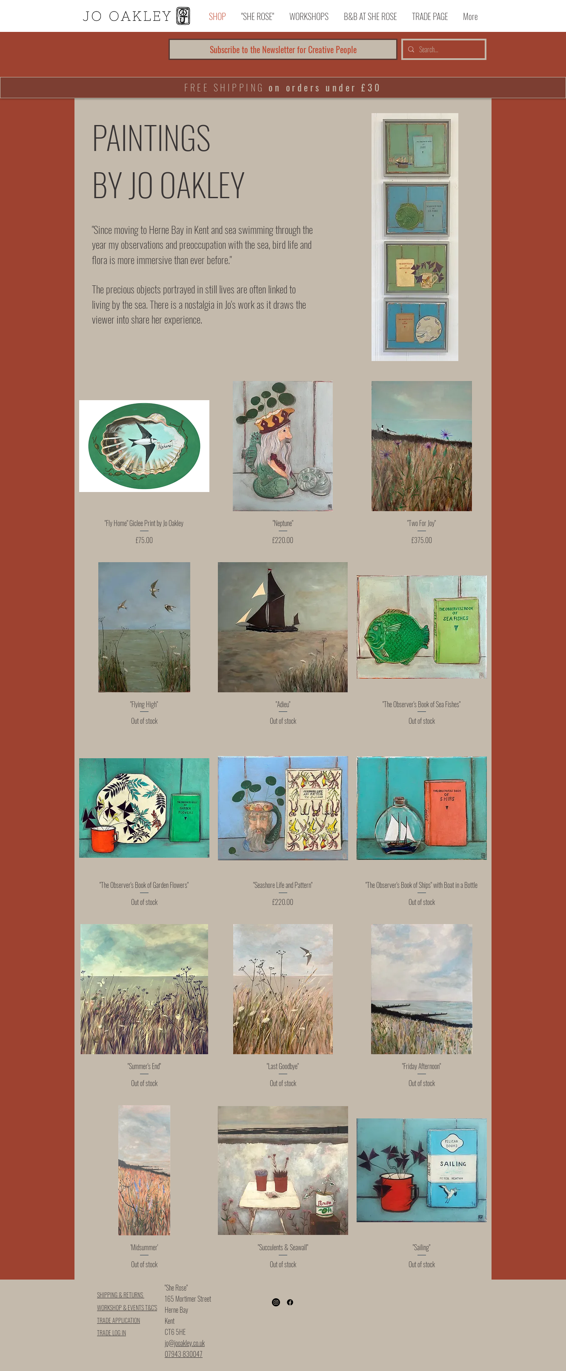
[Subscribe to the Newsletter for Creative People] (283, 49)
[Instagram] (276, 1302)
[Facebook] (290, 1302)
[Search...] (443, 49)
